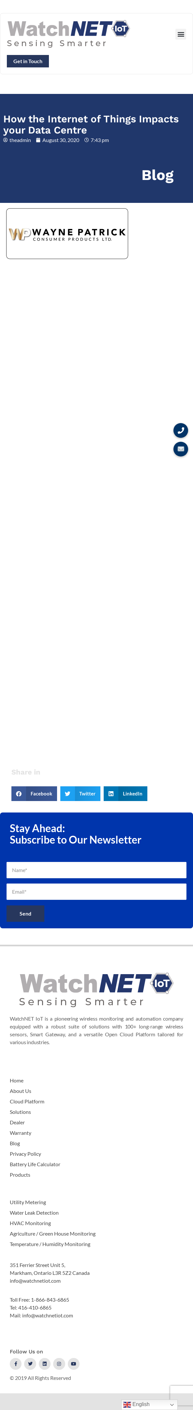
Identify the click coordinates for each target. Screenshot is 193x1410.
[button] (180, 34)
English (136, 1405)
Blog (157, 175)
